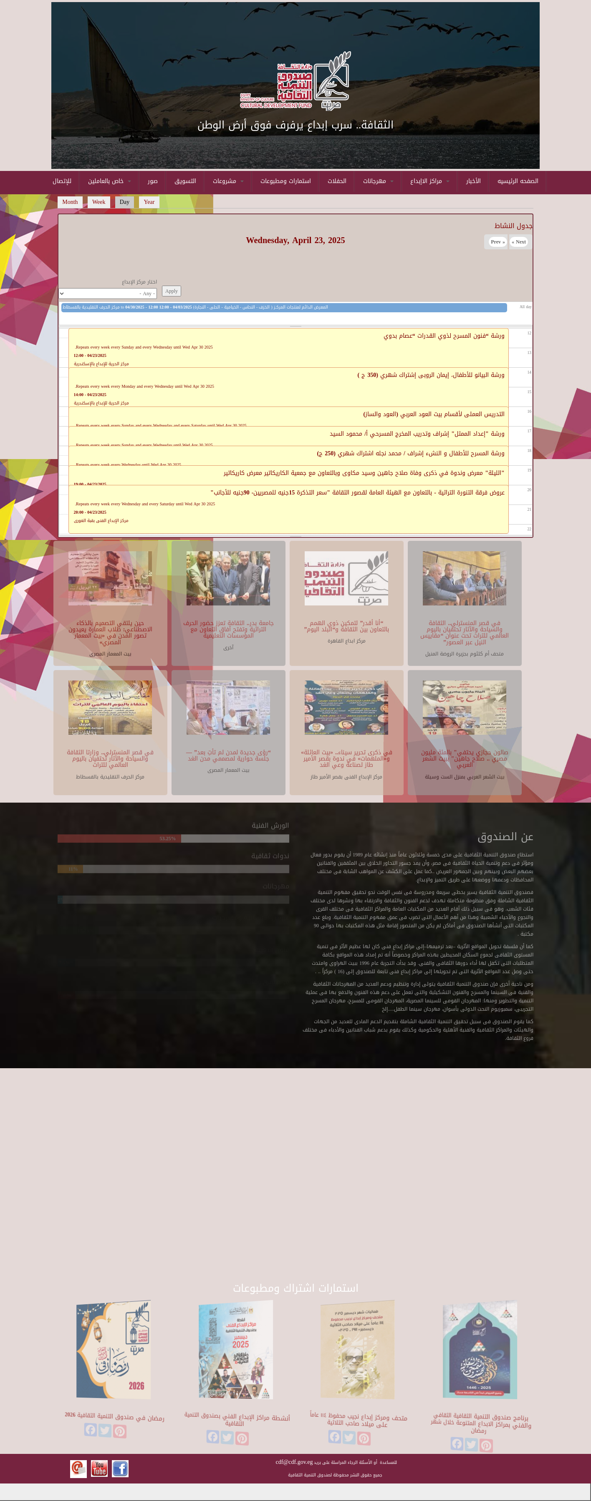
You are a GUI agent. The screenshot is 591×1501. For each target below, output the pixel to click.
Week (99, 202)
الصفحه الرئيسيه (518, 181)
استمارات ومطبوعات (285, 181)
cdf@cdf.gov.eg (294, 1462)
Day (127, 202)
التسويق (185, 181)
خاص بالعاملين (109, 181)
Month (70, 202)
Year (149, 202)
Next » (519, 241)
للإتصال (62, 181)
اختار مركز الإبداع (139, 282)
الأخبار (473, 181)
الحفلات (337, 181)
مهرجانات (378, 181)
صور (153, 181)
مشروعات (228, 181)
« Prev (498, 241)
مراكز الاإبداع (430, 181)
